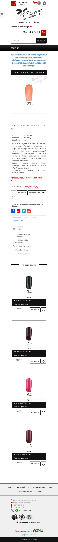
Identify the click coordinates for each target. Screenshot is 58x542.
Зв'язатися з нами (25, 492)
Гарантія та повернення (42, 487)
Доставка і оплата (24, 487)
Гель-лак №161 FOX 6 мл (22, 301)
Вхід (36, 22)
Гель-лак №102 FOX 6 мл (22, 353)
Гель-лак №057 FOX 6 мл (22, 404)
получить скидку (31, 187)
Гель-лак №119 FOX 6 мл (22, 455)
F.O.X (25, 140)
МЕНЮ (15, 48)
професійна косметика (28, 535)
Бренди (38, 492)
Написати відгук (18, 220)
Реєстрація (25, 22)
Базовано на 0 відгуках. (31, 218)
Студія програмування (29, 530)
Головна (16, 72)
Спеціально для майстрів (20, 27)
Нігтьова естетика (27, 72)
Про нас (11, 487)
